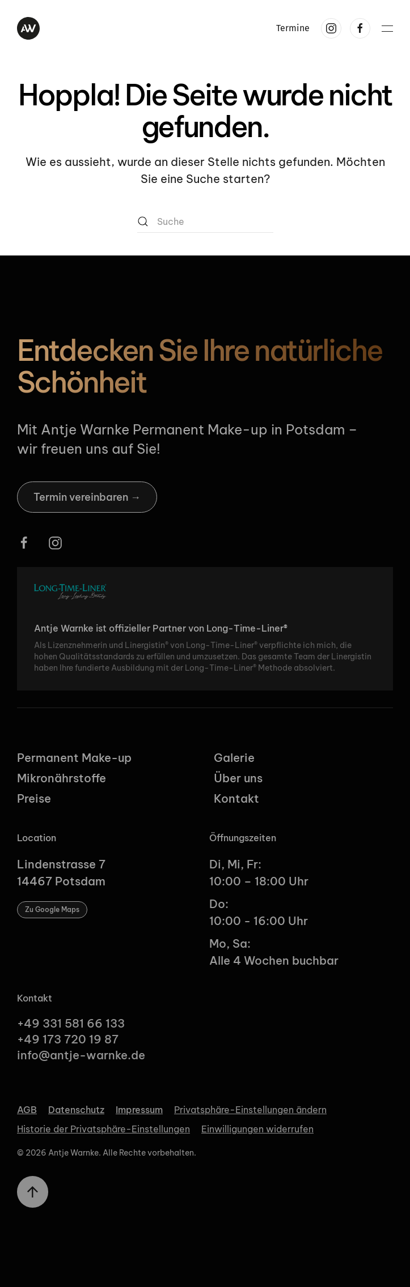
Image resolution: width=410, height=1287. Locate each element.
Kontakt (236, 798)
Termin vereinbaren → (87, 497)
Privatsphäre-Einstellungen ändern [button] (250, 1109)
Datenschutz (76, 1109)
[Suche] (205, 221)
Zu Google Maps (52, 909)
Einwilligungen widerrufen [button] (257, 1129)
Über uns (238, 778)
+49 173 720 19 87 (68, 1039)
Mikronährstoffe (61, 778)
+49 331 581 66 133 (71, 1023)
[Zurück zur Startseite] (28, 28)
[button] (387, 28)
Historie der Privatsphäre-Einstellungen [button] (103, 1129)
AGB (27, 1109)
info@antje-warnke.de (82, 1055)
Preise (34, 798)
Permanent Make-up (74, 758)
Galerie (234, 758)
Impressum (139, 1109)
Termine (293, 28)
